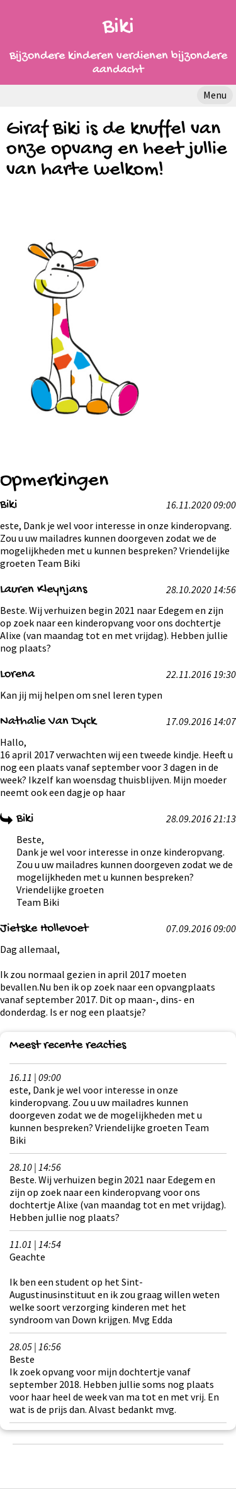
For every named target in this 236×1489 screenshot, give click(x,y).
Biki (118, 27)
